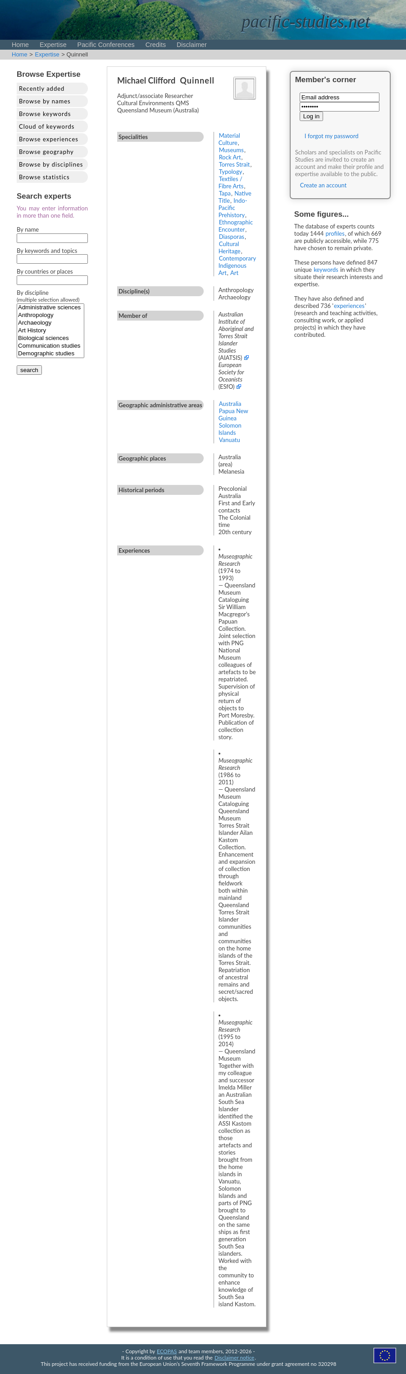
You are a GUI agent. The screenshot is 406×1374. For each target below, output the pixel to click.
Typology (230, 171)
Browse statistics (44, 177)
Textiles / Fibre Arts (231, 182)
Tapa (225, 193)
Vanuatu (229, 439)
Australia (230, 403)
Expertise (53, 44)
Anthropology (50, 315)
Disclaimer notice (234, 1357)
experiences (349, 305)
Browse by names (45, 101)
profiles (335, 233)
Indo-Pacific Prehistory (233, 208)
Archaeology (50, 323)
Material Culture (229, 139)
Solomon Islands (230, 429)
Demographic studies (50, 354)
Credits (156, 44)
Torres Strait (234, 164)
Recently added (41, 88)
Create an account (323, 185)
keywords (326, 269)
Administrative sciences (50, 308)
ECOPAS (167, 1351)
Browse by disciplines (51, 164)
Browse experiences (48, 139)
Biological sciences (50, 338)
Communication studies (50, 346)
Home (20, 44)
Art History (50, 331)
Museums (231, 150)
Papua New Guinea (233, 414)
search (29, 370)
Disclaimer (192, 44)
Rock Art (230, 157)
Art (234, 272)
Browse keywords (45, 113)
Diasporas (231, 236)
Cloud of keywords (46, 126)
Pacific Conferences (106, 44)
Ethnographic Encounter (236, 226)
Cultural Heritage (230, 247)
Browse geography (46, 151)
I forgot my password (332, 136)
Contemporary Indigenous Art (237, 265)
